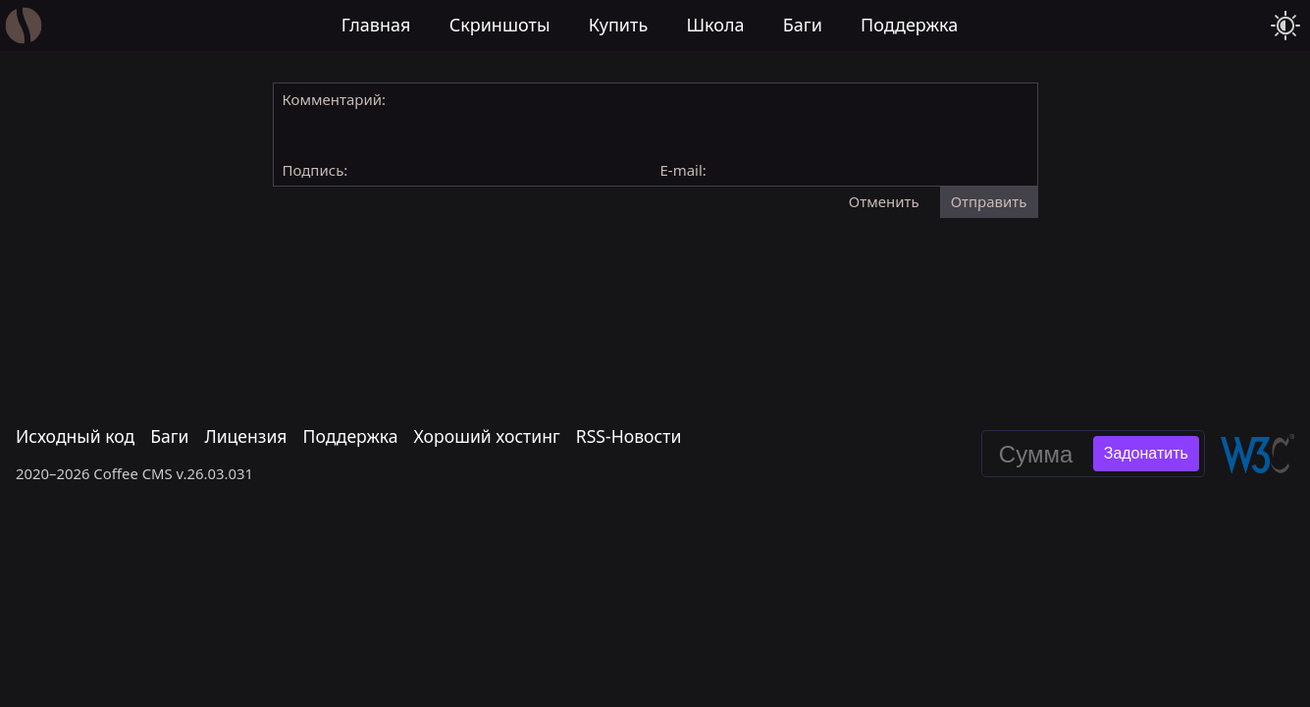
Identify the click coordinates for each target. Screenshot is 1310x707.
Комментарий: (335, 99)
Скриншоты (499, 24)
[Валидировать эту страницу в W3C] (1257, 453)
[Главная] (24, 26)
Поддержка (909, 24)
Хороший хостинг (487, 436)
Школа (715, 24)
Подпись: (315, 170)
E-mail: (683, 170)
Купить (619, 24)
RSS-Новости (629, 436)
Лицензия (245, 436)
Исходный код (75, 436)
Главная (376, 24)
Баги (802, 24)
